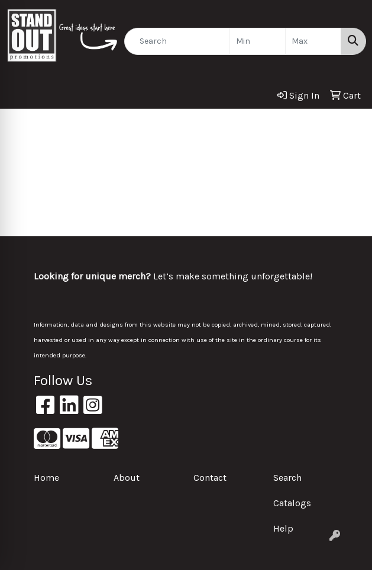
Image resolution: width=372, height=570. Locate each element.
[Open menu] (348, 126)
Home (46, 477)
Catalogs (292, 503)
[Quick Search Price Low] (257, 41)
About (127, 477)
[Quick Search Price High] (313, 41)
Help (283, 528)
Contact (210, 477)
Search (287, 477)
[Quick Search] (177, 41)
